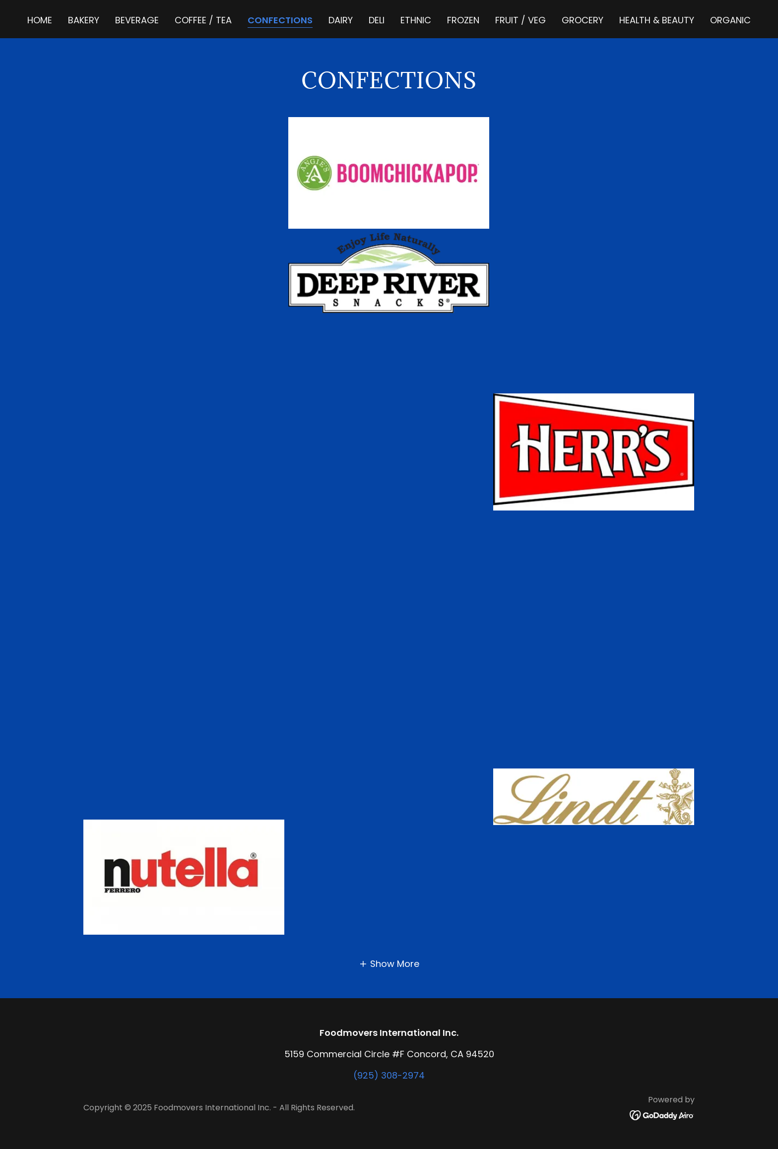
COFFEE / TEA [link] (203, 20)
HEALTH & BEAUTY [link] (656, 20)
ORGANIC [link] (730, 20)
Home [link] (39, 20)
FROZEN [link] (463, 20)
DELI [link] (377, 20)
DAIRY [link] (340, 20)
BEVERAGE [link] (137, 20)
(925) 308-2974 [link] (389, 1075)
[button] (389, 964)
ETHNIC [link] (415, 20)
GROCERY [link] (582, 20)
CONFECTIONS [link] (280, 20)
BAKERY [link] (83, 20)
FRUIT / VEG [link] (520, 20)
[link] (662, 1114)
